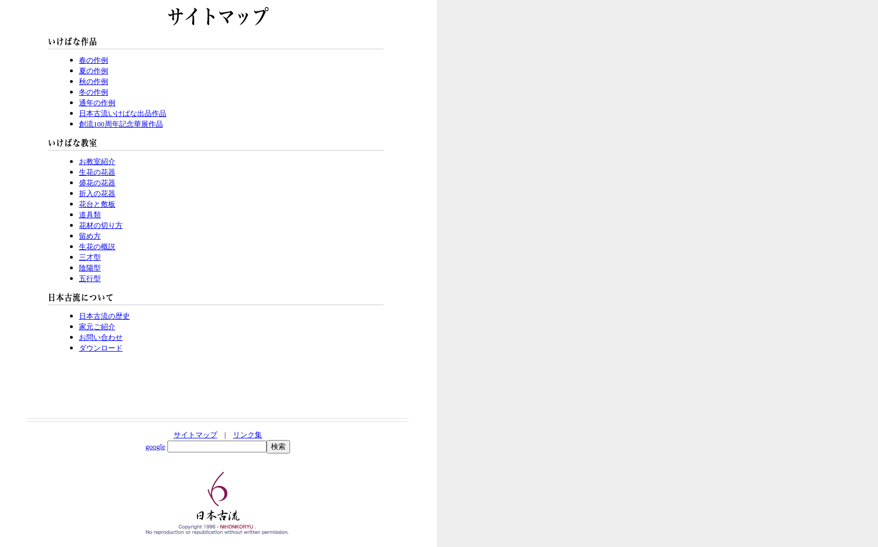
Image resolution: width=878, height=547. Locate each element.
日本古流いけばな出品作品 (122, 113)
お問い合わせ (101, 337)
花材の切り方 (101, 225)
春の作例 (93, 60)
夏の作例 (93, 71)
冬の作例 (93, 92)
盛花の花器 (97, 183)
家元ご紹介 (97, 326)
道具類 (90, 215)
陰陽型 (90, 268)
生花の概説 (97, 246)
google (155, 446)
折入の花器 (97, 193)
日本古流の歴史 (104, 316)
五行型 (90, 278)
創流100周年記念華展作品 (121, 124)
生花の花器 (97, 172)
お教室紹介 (97, 161)
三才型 (90, 257)
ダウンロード (101, 348)
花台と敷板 (97, 204)
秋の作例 (93, 81)
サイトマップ (195, 435)
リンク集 (247, 435)
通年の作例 (97, 103)
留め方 (90, 236)
